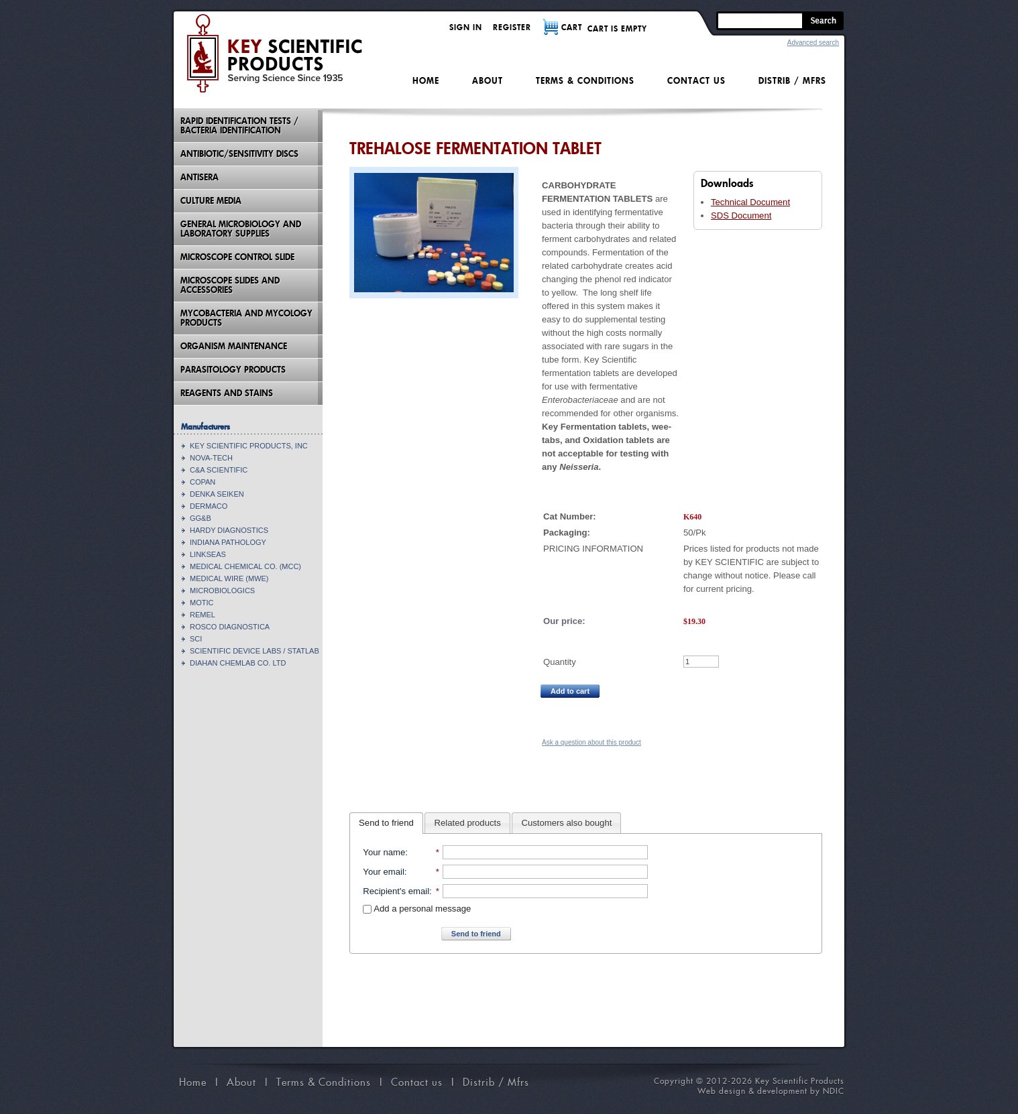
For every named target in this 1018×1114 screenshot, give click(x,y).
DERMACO (208, 506)
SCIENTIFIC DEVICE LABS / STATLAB (254, 651)
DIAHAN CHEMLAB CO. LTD (238, 663)
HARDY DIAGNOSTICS (229, 530)
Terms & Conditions (585, 80)
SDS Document (741, 215)
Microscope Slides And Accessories (230, 285)
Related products (468, 823)
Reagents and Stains (226, 393)
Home (425, 80)
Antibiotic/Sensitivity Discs (239, 154)
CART (571, 27)
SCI (196, 639)
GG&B (200, 518)
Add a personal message (417, 909)
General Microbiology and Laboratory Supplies (240, 229)
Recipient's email (396, 891)
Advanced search (813, 42)
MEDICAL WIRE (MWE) (229, 578)
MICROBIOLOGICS (222, 590)
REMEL (202, 615)
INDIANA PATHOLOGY (228, 542)
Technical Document (750, 202)
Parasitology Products (233, 369)
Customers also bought (567, 823)
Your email (383, 872)
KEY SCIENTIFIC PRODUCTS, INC (249, 446)
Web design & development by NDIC (770, 1091)
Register (512, 27)
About (487, 80)
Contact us (696, 80)
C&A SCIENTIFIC (218, 470)
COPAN (202, 482)
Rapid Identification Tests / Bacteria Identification (239, 125)
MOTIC (201, 603)
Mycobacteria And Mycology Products (246, 318)
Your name (384, 852)
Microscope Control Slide (237, 257)
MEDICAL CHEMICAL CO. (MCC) (245, 566)
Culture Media (210, 200)
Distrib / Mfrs (792, 80)
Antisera (199, 177)
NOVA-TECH (211, 458)
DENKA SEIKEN (217, 494)
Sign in (465, 27)
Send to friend (386, 823)
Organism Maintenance (233, 346)
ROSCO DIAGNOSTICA (230, 627)
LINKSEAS (208, 554)
